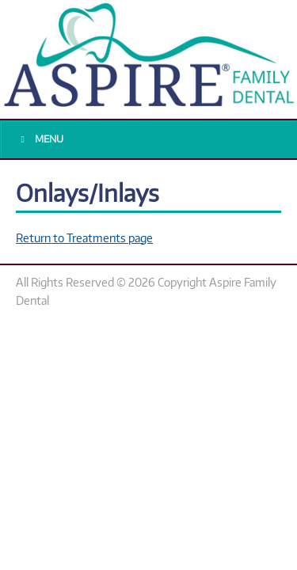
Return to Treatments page (84, 237)
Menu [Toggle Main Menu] (40, 139)
